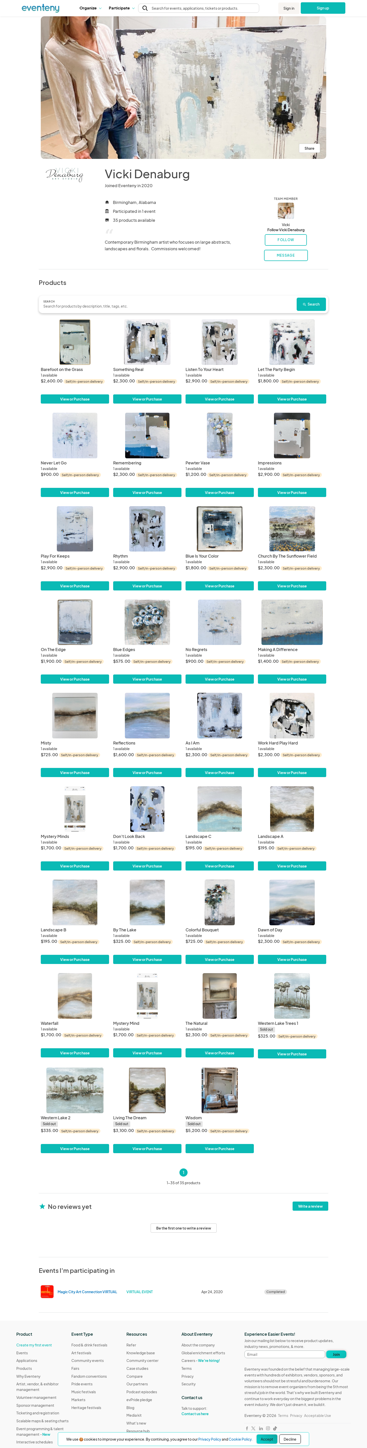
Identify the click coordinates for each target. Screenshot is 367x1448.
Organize (90, 7)
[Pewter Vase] (220, 435)
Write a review (310, 1206)
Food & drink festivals (89, 1345)
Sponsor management (35, 1405)
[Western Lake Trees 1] (292, 996)
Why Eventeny (28, 1376)
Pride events (82, 1384)
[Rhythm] (147, 529)
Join (336, 1354)
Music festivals (83, 1391)
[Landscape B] (75, 902)
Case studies (137, 1368)
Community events (87, 1360)
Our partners (137, 1384)
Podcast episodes (141, 1391)
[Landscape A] (292, 809)
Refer (131, 1345)
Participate (121, 7)
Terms (186, 1368)
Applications (26, 1360)
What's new (136, 1423)
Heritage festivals (86, 1407)
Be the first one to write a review (183, 1228)
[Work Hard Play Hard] (292, 715)
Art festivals (81, 1352)
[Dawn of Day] (292, 902)
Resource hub (138, 1431)
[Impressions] (292, 435)
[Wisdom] (220, 1090)
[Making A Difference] (292, 622)
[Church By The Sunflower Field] (292, 529)
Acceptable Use (317, 1415)
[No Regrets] (220, 622)
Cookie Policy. (241, 1439)
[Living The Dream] (147, 1090)
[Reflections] (147, 715)
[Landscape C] (220, 809)
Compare (134, 1376)
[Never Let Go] (75, 435)
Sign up (323, 8)
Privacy (187, 1376)
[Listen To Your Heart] (220, 342)
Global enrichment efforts (203, 1352)
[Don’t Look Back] (147, 809)
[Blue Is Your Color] (220, 529)
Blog (130, 1407)
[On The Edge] (75, 622)
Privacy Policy (209, 1439)
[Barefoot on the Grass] (75, 342)
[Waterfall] (75, 996)
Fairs (75, 1368)
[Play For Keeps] (75, 529)
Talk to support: (203, 1411)
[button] (90, 8)
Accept (267, 1439)
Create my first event (34, 1345)
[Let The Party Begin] (292, 342)
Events (22, 1352)
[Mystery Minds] (75, 809)
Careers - (200, 1360)
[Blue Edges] (147, 622)
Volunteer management (36, 1397)
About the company (198, 1345)
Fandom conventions (89, 1376)
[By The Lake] (147, 902)
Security (188, 1384)
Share (309, 148)
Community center (142, 1360)
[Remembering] (147, 435)
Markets (78, 1399)
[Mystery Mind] (147, 996)
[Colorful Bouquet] (220, 902)
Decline (290, 1439)
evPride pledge (139, 1399)
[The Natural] (220, 996)
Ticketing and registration (37, 1413)
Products (24, 1368)
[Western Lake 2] (75, 1090)
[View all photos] (183, 87)
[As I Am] (220, 715)
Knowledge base (140, 1352)
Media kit (134, 1415)
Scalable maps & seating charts (42, 1420)
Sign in (288, 8)
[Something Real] (147, 342)
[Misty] (75, 715)
